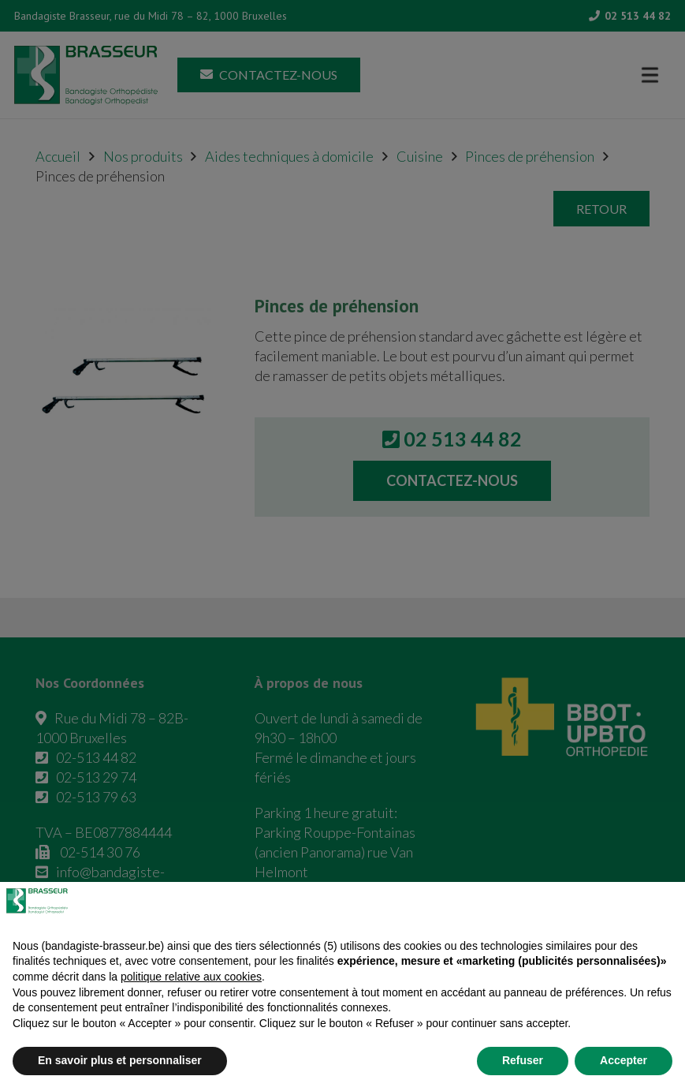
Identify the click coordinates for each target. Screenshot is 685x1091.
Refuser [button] (522, 1060)
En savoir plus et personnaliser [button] (120, 1060)
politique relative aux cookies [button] (191, 976)
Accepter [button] (623, 1060)
